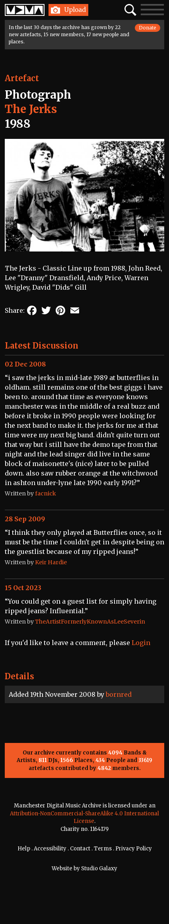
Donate (147, 28)
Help (23, 848)
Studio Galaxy (99, 868)
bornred (119, 694)
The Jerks (31, 109)
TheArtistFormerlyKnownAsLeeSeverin (90, 621)
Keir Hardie (51, 562)
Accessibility (50, 848)
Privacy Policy (133, 848)
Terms (103, 848)
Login (141, 643)
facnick (45, 493)
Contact (80, 848)
